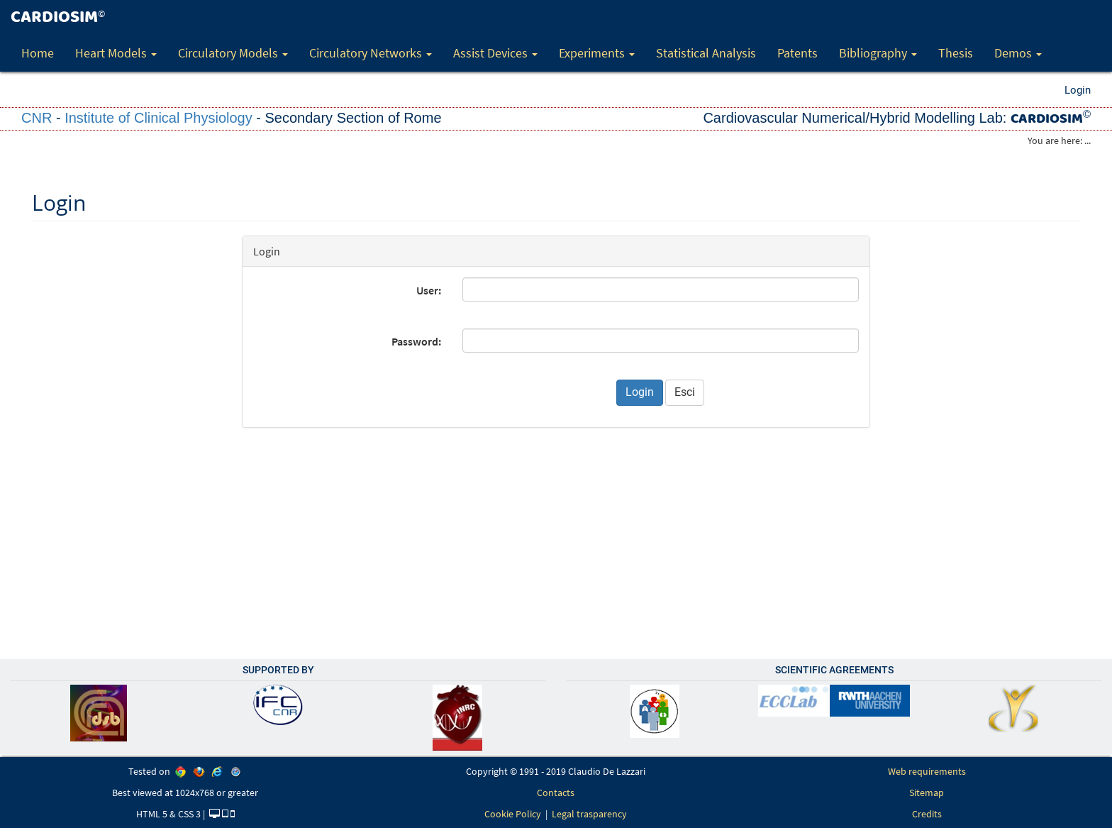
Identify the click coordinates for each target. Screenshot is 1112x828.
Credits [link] (927, 813)
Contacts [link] (555, 792)
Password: (416, 341)
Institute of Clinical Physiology (158, 118)
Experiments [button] (597, 53)
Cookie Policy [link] (512, 813)
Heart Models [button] (116, 53)
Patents (797, 53)
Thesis (955, 53)
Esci (684, 392)
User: (428, 290)
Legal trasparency (589, 813)
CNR (36, 118)
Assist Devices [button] (495, 53)
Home (37, 53)
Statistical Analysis (706, 53)
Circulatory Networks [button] (370, 53)
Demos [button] (1018, 53)
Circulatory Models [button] (233, 53)
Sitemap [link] (926, 792)
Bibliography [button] (878, 53)
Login (1077, 90)
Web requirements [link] (927, 771)
